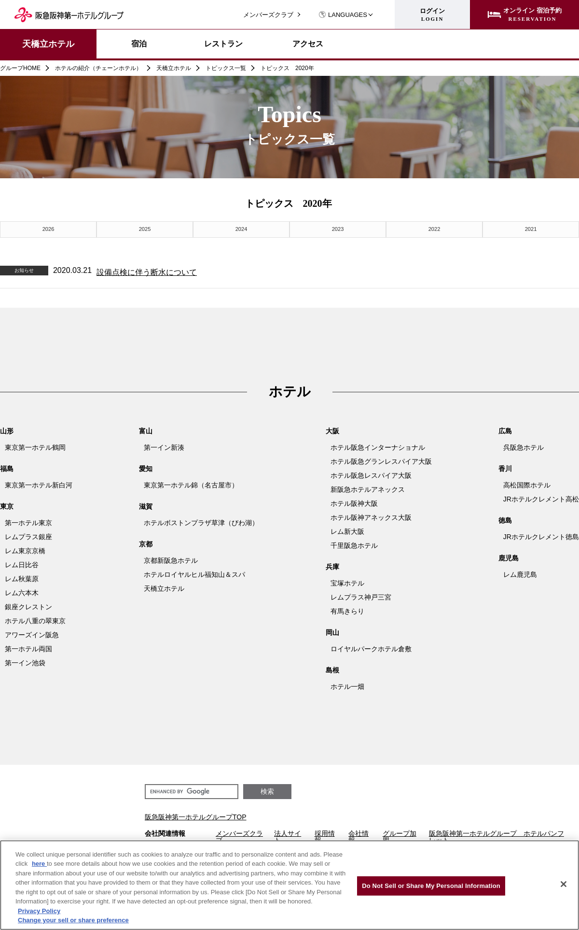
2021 (530, 228)
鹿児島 (508, 556)
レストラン (223, 44)
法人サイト (287, 835)
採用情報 (325, 835)
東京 (7, 505)
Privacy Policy (39, 911)
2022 (434, 228)
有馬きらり (347, 610)
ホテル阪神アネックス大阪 (371, 516)
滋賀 (145, 505)
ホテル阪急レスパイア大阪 (371, 474)
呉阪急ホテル (523, 446)
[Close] (563, 884)
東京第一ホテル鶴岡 (35, 446)
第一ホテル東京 (28, 521)
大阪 (332, 429)
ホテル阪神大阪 (354, 502)
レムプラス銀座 (28, 535)
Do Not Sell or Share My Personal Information (431, 885)
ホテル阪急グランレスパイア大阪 (381, 460)
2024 (241, 228)
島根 (332, 668)
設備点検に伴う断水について (146, 270)
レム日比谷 (22, 563)
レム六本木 (22, 591)
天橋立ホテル (48, 44)
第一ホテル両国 (28, 647)
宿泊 (139, 44)
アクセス (307, 44)
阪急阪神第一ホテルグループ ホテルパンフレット (496, 835)
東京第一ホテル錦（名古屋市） (191, 483)
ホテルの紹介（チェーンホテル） (98, 68)
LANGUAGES (342, 14)
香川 (505, 467)
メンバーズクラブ (268, 14)
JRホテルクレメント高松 (541, 497)
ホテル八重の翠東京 (35, 619)
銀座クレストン (28, 605)
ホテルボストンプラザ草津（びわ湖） (201, 521)
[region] (289, 885)
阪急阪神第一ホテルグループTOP (196, 815)
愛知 (145, 467)
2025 (144, 228)
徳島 (505, 519)
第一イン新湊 (164, 446)
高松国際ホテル (527, 483)
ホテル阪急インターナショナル (378, 446)
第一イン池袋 (25, 661)
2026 (48, 228)
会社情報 (358, 835)
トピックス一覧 (226, 68)
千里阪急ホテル (354, 544)
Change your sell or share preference (73, 920)
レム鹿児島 (520, 573)
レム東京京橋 (25, 549)
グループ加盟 (399, 835)
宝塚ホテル (347, 582)
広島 (505, 429)
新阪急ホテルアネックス (368, 488)
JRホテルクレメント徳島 (541, 535)
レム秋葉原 (22, 577)
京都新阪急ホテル (171, 559)
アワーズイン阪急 (32, 633)
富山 (145, 429)
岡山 (332, 631)
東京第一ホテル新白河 (38, 483)
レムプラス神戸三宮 (361, 596)
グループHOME (20, 68)
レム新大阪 (347, 530)
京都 (145, 542)
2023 (337, 228)
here (39, 863)
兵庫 (332, 565)
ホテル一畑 (347, 685)
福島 (7, 467)
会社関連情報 (165, 832)
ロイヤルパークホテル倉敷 (371, 647)
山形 (7, 429)
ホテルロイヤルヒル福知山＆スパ (194, 573)
